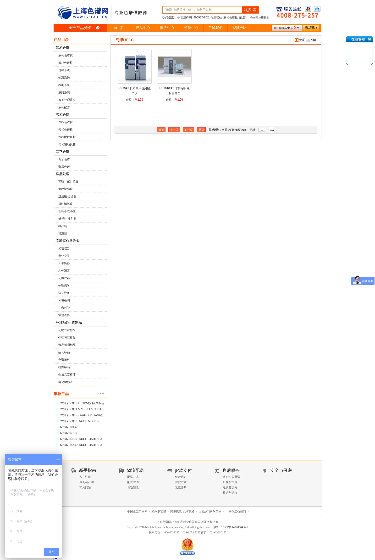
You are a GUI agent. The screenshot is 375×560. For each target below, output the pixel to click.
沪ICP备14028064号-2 (234, 527)
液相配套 (64, 107)
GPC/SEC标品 (67, 337)
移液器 (62, 233)
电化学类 (64, 255)
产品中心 (143, 28)
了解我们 (215, 28)
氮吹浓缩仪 (65, 189)
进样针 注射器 (67, 218)
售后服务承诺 (231, 477)
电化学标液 (65, 382)
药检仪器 (64, 278)
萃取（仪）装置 (68, 181)
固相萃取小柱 (67, 211)
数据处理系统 (67, 100)
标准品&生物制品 (69, 322)
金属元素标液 (67, 374)
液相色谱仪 (65, 55)
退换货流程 (230, 487)
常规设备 (64, 315)
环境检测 (64, 300)
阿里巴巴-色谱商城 (182, 511)
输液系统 (64, 77)
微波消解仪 (65, 204)
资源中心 (191, 28)
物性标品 (64, 367)
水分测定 (64, 270)
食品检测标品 (67, 345)
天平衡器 (64, 263)
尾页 (201, 129)
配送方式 (133, 477)
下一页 (188, 129)
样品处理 (62, 174)
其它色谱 (62, 152)
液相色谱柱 (65, 62)
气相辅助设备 (67, 144)
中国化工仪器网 (137, 511)
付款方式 (181, 482)
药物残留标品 (67, 330)
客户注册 (85, 477)
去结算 (310, 27)
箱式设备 (64, 293)
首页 (161, 129)
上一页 (174, 129)
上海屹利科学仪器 (210, 511)
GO (272, 129)
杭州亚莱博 (159, 511)
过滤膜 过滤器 (67, 196)
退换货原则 (230, 482)
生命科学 (64, 307)
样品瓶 (62, 226)
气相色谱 (62, 114)
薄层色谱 (64, 166)
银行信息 (181, 477)
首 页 (119, 28)
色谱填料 (64, 359)
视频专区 (239, 28)
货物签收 (133, 487)
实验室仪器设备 (67, 241)
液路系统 (64, 92)
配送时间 (133, 482)
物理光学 (64, 285)
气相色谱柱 (65, 129)
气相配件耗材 (67, 137)
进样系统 (64, 70)
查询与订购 (86, 482)
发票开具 (181, 487)
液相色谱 (62, 48)
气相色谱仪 (65, 122)
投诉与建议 (230, 492)
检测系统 (64, 85)
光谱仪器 (64, 248)
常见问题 (85, 487)
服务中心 (167, 28)
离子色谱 (64, 159)
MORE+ (100, 393)
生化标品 (64, 352)
